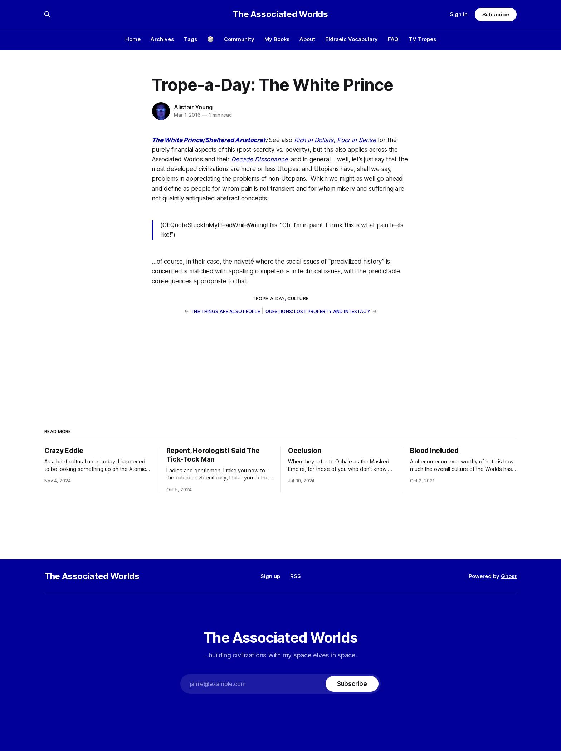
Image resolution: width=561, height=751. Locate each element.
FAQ (393, 39)
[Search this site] (47, 14)
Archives (162, 39)
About (307, 39)
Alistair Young (193, 107)
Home (133, 39)
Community (239, 39)
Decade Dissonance (259, 159)
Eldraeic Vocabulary (351, 39)
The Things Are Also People (225, 311)
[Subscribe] (352, 684)
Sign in (459, 14)
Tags (190, 39)
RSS (295, 576)
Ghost (509, 576)
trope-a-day (268, 298)
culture (297, 298)
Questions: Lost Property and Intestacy (317, 311)
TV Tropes (422, 39)
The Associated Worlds (280, 14)
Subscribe (495, 14)
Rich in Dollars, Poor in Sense (335, 140)
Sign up (270, 576)
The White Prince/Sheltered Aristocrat (208, 140)
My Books (276, 39)
